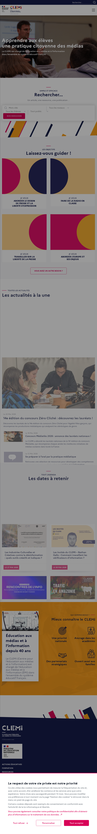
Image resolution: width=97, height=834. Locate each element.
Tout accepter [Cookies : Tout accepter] (76, 823)
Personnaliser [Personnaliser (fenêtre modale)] (48, 823)
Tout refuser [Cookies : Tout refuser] (20, 823)
